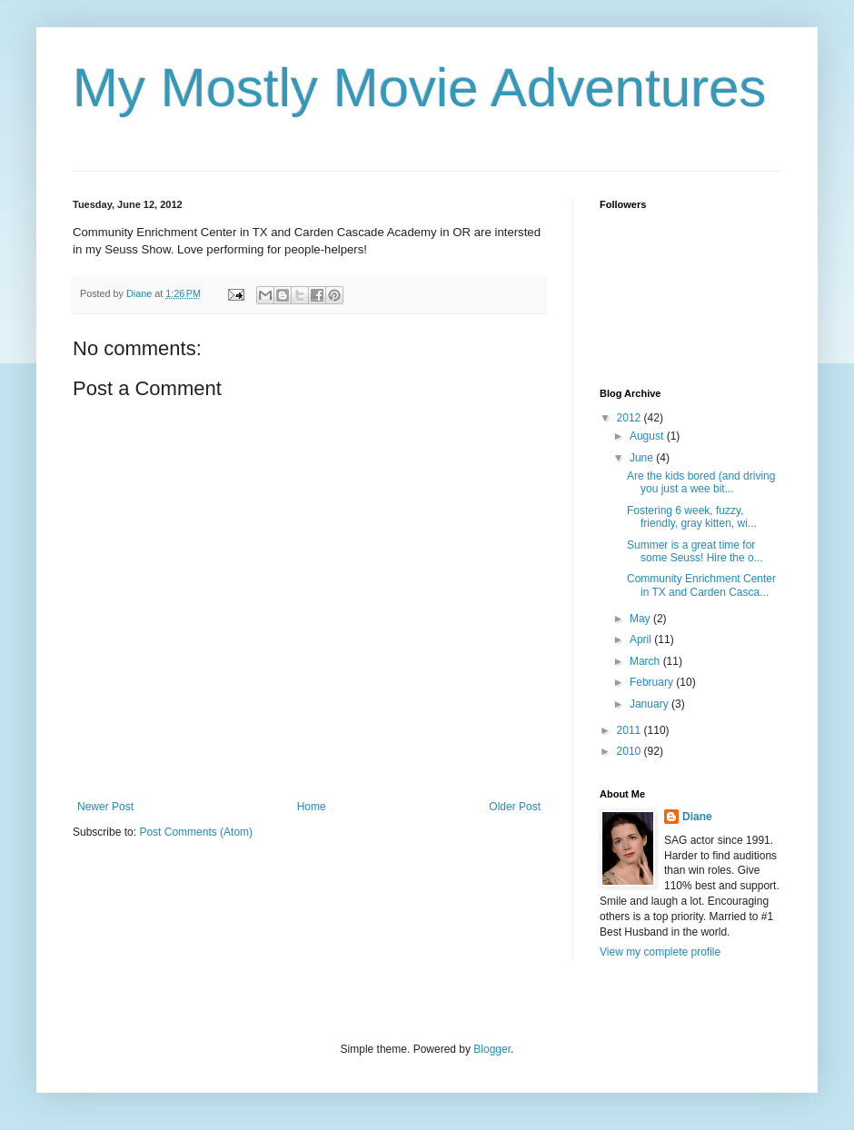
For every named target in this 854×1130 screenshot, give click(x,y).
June (643, 457)
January (650, 704)
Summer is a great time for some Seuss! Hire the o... (695, 551)
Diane (697, 816)
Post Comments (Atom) (196, 832)
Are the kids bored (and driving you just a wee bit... (701, 482)
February (653, 682)
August (648, 436)
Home (311, 806)
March (646, 661)
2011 (630, 730)
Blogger (492, 1049)
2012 (630, 417)
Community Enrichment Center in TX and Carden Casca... (701, 585)
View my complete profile (660, 952)
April (642, 639)
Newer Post (105, 806)
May (641, 618)
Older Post (515, 806)
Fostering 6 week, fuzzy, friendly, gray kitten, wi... (692, 517)
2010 (630, 751)
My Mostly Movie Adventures (420, 87)
